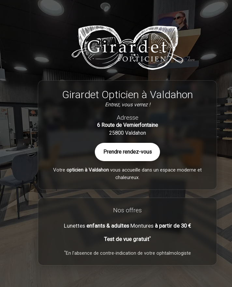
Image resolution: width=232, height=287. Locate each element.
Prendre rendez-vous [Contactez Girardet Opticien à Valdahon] (127, 152)
